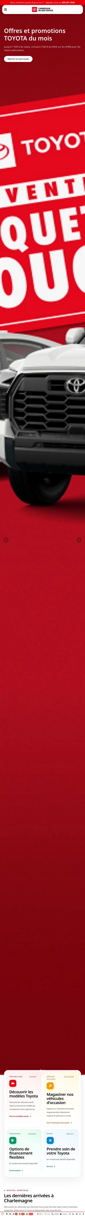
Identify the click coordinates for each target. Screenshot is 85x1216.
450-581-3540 (68, 2)
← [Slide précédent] (6, 540)
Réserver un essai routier (18, 59)
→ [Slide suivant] (79, 540)
